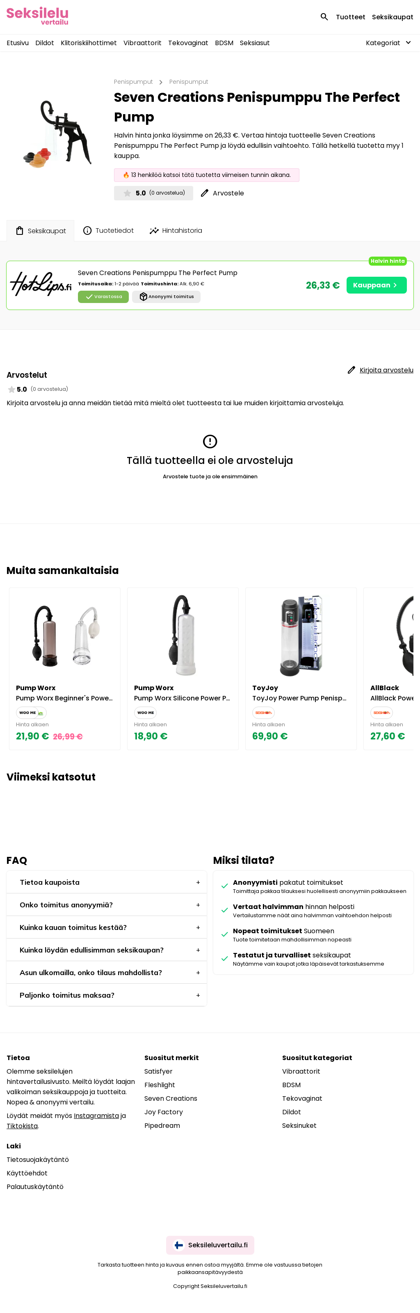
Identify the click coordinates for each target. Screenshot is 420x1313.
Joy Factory (163, 1112)
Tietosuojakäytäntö (38, 1159)
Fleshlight (159, 1085)
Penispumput (133, 82)
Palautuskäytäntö (35, 1186)
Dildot (44, 43)
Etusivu (18, 43)
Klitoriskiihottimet (89, 43)
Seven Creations (170, 1098)
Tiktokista (22, 1126)
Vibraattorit (142, 43)
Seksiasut (255, 43)
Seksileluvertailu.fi (210, 1245)
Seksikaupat (392, 17)
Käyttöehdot (27, 1173)
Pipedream (162, 1125)
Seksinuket (299, 1125)
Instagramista (96, 1115)
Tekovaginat (188, 43)
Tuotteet (350, 17)
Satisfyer (158, 1071)
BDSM (224, 43)
